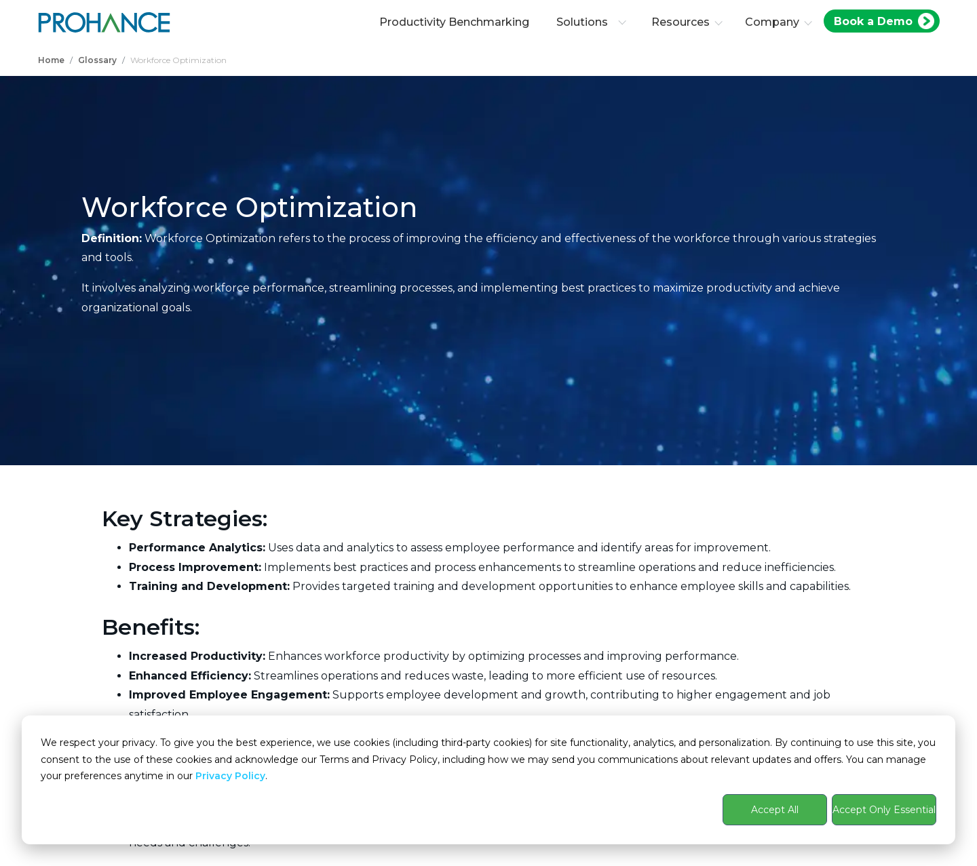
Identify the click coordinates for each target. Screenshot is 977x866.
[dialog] (488, 779)
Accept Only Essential (884, 810)
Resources (680, 22)
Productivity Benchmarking (454, 22)
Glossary (97, 60)
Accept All (775, 810)
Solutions (591, 22)
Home (51, 60)
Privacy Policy (230, 776)
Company (772, 22)
